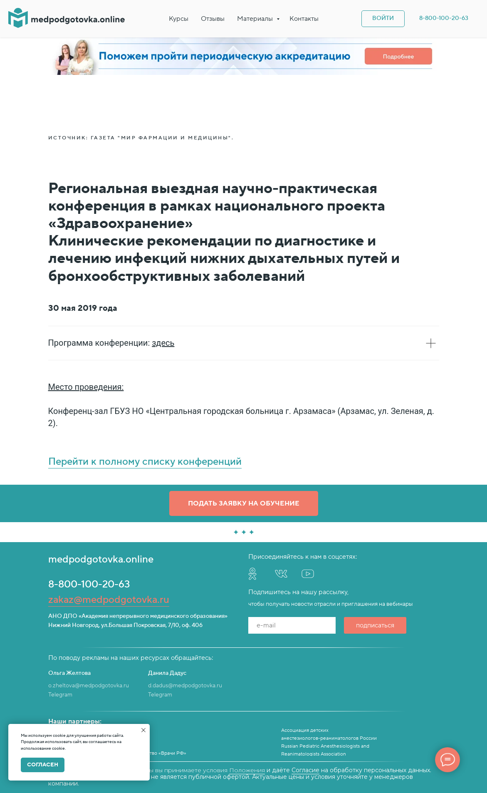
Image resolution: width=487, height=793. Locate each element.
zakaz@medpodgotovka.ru (108, 599)
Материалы (255, 19)
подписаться (375, 625)
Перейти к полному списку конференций (145, 461)
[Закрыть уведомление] (143, 730)
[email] (292, 625)
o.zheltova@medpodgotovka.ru (88, 685)
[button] (243, 503)
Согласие (305, 770)
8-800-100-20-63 (89, 584)
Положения (247, 770)
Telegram (60, 695)
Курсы (178, 19)
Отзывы (213, 19)
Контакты (304, 19)
